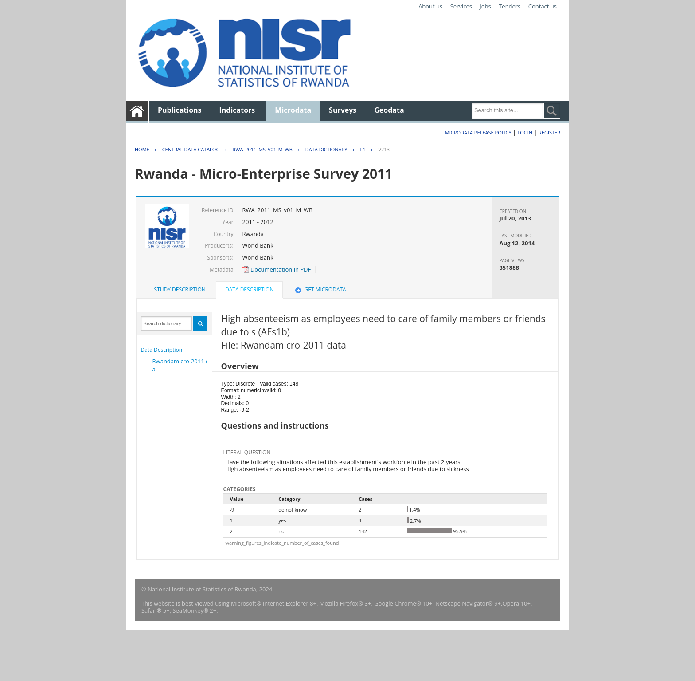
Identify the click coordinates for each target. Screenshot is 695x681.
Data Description (162, 350)
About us (430, 6)
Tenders (509, 6)
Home (142, 149)
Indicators (237, 110)
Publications (180, 110)
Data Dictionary (326, 149)
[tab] (180, 289)
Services (461, 6)
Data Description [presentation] (249, 289)
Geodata (389, 110)
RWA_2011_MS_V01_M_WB (262, 149)
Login (524, 132)
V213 (384, 149)
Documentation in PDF (276, 269)
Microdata (293, 110)
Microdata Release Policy (478, 132)
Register (549, 132)
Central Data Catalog (191, 149)
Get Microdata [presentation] (319, 289)
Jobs (485, 6)
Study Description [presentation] (180, 289)
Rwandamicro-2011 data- (183, 365)
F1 (363, 149)
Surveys (342, 110)
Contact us (542, 6)
